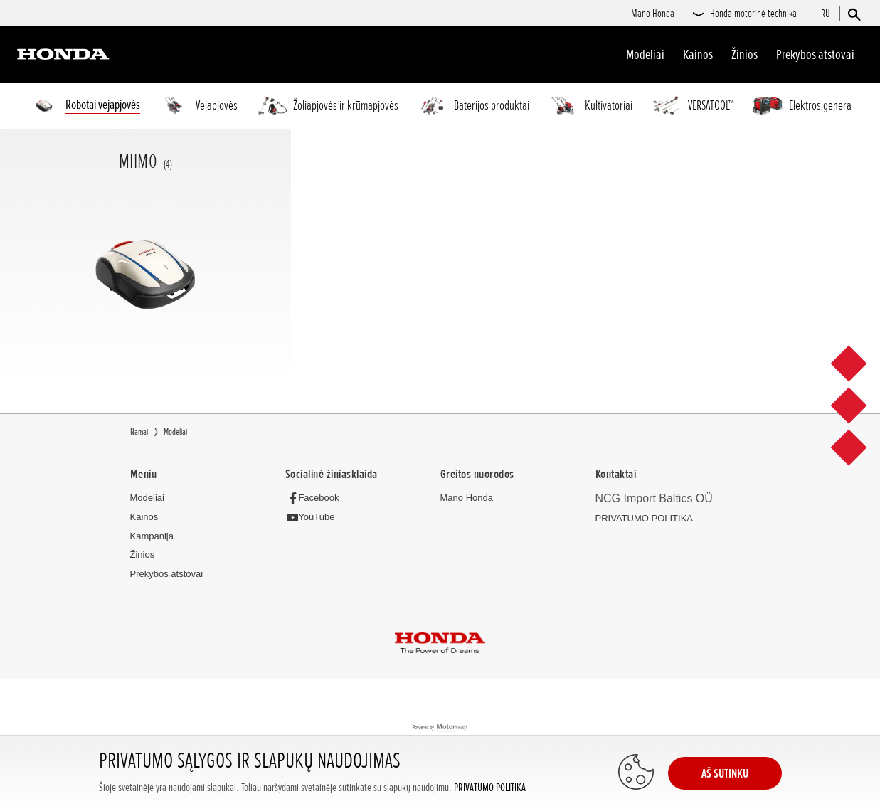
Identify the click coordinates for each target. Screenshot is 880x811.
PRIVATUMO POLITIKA (490, 788)
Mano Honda (466, 498)
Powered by (440, 728)
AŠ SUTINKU (724, 773)
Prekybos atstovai (815, 54)
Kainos (698, 54)
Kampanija (152, 536)
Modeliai (645, 54)
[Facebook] (316, 498)
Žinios (744, 54)
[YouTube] (314, 518)
